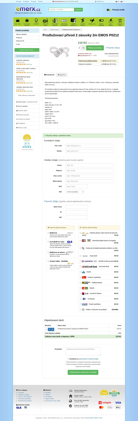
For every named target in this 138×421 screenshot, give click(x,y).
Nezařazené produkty (25, 401)
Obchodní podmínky (24, 398)
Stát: (60, 192)
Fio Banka (99, 299)
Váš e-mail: (58, 145)
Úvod (45, 29)
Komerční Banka (99, 293)
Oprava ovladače (21, 34)
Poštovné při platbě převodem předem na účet (99, 249)
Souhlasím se (83, 359)
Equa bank (99, 256)
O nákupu (26, 1)
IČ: (61, 212)
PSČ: (60, 186)
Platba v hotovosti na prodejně (99, 309)
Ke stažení (48, 396)
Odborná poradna (22, 115)
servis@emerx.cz (59, 1)
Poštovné (19, 37)
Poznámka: (58, 349)
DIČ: (60, 217)
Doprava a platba (23, 394)
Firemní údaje (67, 201)
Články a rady (21, 128)
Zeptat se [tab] (62, 75)
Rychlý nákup (113, 47)
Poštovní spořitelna (99, 277)
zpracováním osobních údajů (88, 359)
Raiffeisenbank (99, 283)
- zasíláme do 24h (26, 102)
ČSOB (99, 272)
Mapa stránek (49, 398)
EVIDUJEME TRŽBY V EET (93, 418)
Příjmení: (59, 170)
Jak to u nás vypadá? (24, 396)
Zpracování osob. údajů (52, 401)
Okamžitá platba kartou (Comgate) (99, 241)
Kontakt (18, 1)
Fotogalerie (20, 123)
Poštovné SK (20, 41)
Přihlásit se (99, 1)
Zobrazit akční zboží (27, 50)
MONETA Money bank (99, 261)
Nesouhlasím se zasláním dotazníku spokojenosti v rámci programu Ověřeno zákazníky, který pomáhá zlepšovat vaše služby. (83, 364)
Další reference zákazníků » (27, 95)
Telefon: (59, 151)
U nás (18, 44)
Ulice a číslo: (57, 176)
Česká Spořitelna (99, 304)
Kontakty (21, 392)
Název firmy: (58, 207)
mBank (99, 288)
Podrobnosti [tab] (49, 75)
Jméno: (59, 165)
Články (40, 1)
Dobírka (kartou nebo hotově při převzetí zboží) (99, 234)
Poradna (33, 1)
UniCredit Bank (99, 266)
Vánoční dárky (21, 110)
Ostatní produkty (54, 29)
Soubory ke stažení (23, 119)
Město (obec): (57, 181)
